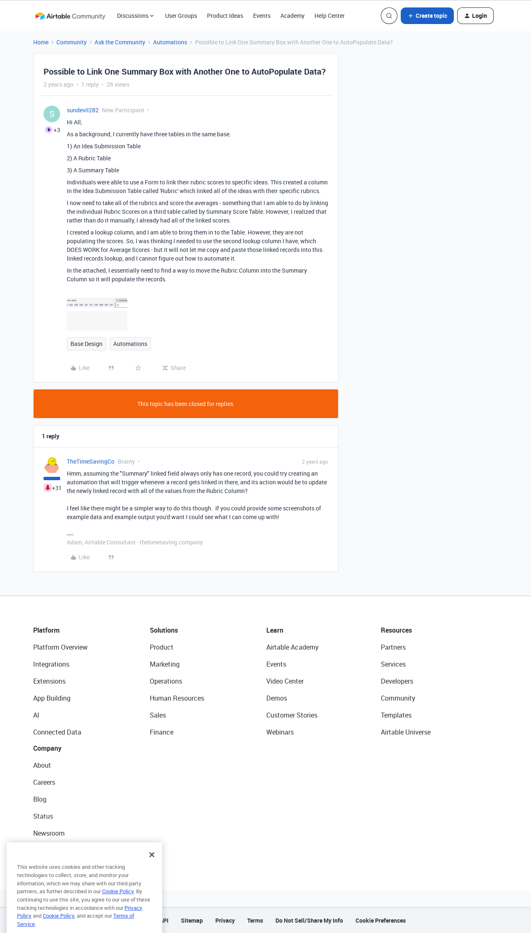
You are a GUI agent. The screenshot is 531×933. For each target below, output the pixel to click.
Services (393, 664)
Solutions (164, 630)
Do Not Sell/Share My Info (309, 920)
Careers (44, 782)
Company (47, 748)
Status (43, 816)
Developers (397, 681)
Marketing (165, 664)
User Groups (181, 15)
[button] (427, 15)
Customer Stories (291, 715)
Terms (255, 920)
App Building (52, 698)
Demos (276, 698)
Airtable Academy (292, 647)
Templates (396, 715)
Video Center (285, 681)
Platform (46, 630)
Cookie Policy (118, 903)
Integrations (51, 664)
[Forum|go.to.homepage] (70, 15)
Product (161, 647)
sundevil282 (83, 110)
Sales (158, 715)
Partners (393, 647)
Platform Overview (60, 647)
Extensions (49, 681)
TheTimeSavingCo (90, 461)
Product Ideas (225, 15)
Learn (274, 630)
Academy (292, 15)
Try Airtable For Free (62, 850)
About (42, 765)
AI (36, 715)
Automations (170, 42)
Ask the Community (120, 42)
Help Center (329, 15)
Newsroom (49, 833)
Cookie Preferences (381, 920)
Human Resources (177, 698)
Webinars (280, 732)
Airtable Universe (406, 732)
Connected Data (57, 732)
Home (41, 42)
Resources (396, 630)
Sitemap (192, 920)
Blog (39, 799)
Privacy (225, 920)
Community (71, 42)
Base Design (86, 344)
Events (261, 15)
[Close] (152, 867)
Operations (166, 681)
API (163, 920)
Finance (161, 732)
